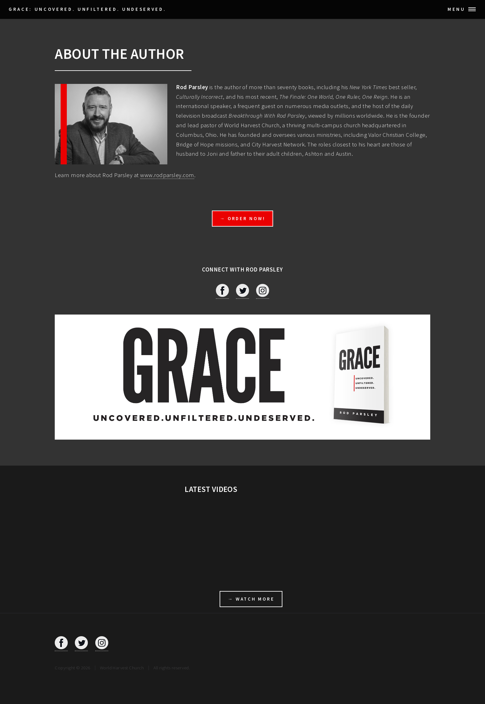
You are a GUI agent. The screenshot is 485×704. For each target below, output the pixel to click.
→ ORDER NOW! (242, 218)
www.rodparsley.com (167, 175)
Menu (457, 9)
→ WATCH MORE (251, 599)
